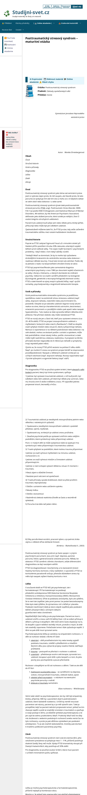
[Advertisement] (56, 60)
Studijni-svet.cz (30, 12)
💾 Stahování (10, 44)
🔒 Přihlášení (7, 23)
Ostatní (21, 29)
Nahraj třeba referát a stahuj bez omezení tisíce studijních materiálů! (12, 139)
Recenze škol (7, 30)
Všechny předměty (22, 23)
